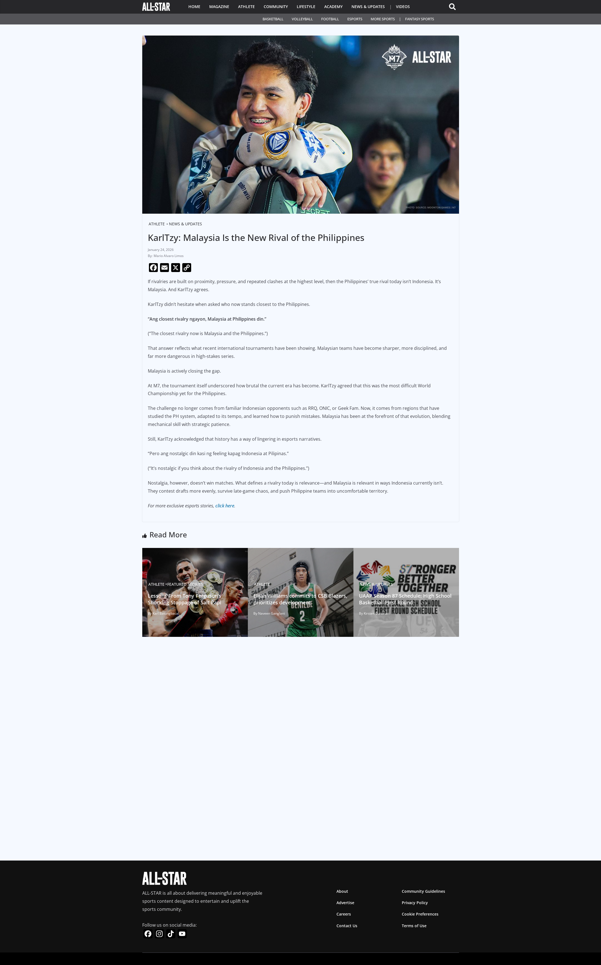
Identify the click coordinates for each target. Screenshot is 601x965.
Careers (343, 914)
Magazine (219, 6)
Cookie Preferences (420, 914)
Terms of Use (414, 925)
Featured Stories (185, 584)
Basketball (273, 18)
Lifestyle (306, 6)
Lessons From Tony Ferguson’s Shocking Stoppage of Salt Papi (184, 598)
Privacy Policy (415, 902)
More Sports (383, 18)
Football (330, 18)
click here (224, 506)
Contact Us (346, 925)
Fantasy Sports (419, 18)
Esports (354, 18)
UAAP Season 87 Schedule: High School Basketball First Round (405, 598)
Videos (403, 6)
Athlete (246, 6)
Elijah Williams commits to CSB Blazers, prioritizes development (300, 598)
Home (194, 6)
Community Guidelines (423, 891)
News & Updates (368, 6)
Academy (333, 6)
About (342, 891)
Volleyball (302, 18)
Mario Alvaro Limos (169, 255)
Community (276, 6)
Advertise (345, 902)
